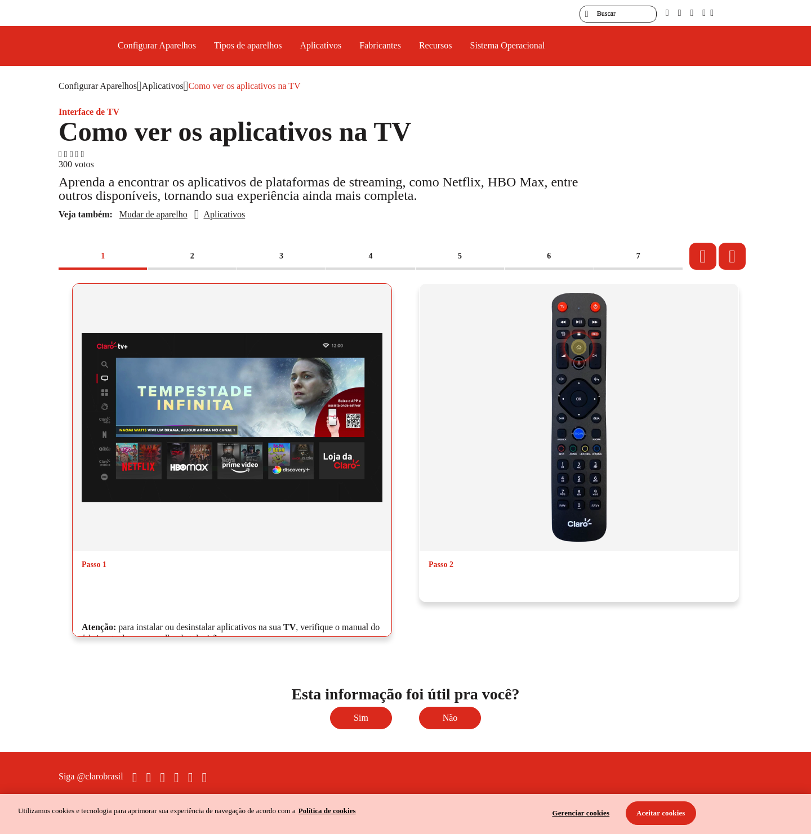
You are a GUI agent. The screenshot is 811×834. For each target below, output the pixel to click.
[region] (405, 814)
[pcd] (667, 12)
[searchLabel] (618, 14)
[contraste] (691, 12)
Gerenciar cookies (580, 813)
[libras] (680, 12)
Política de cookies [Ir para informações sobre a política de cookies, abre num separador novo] (327, 810)
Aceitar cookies (660, 813)
